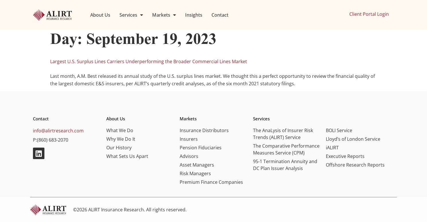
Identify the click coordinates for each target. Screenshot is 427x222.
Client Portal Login (369, 14)
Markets (164, 15)
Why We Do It (120, 139)
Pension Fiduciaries (201, 147)
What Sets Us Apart (127, 156)
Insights (193, 15)
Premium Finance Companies (211, 182)
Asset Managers (197, 165)
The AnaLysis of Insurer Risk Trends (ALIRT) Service (283, 133)
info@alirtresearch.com (58, 131)
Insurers (189, 139)
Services (131, 15)
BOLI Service (339, 130)
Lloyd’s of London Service (353, 139)
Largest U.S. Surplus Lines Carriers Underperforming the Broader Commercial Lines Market (148, 61)
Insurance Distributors (204, 130)
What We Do (119, 130)
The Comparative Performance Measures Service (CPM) (286, 149)
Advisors (189, 156)
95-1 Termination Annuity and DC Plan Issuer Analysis (285, 164)
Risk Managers (195, 173)
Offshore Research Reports (355, 165)
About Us (100, 15)
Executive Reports (345, 156)
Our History (119, 147)
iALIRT (332, 147)
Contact (219, 15)
